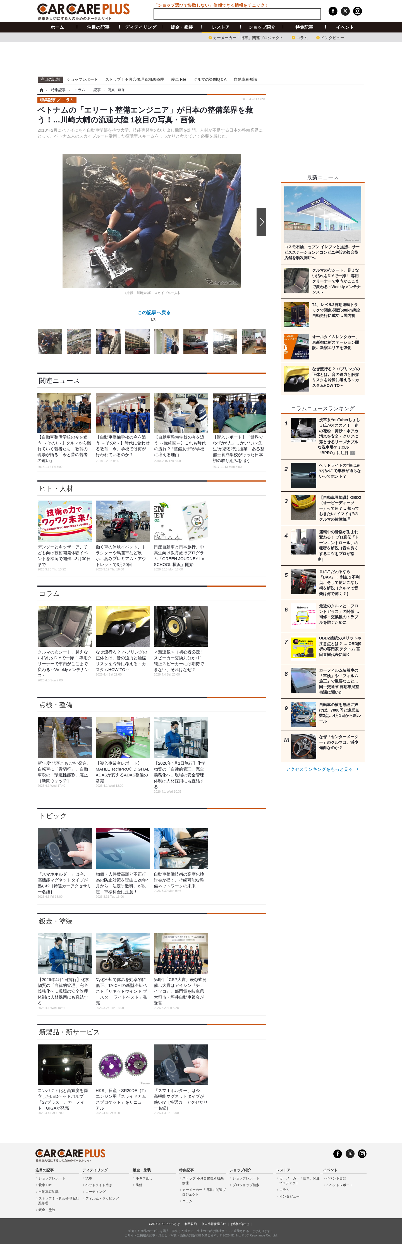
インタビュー (332, 37)
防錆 (139, 1185)
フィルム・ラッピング (102, 1198)
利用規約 (191, 1224)
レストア (221, 27)
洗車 (88, 1178)
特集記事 (304, 27)
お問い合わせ (240, 1224)
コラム (302, 37)
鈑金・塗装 (182, 27)
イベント (345, 27)
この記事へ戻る (154, 317)
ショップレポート (82, 79)
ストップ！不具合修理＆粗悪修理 (134, 79)
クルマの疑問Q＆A (209, 79)
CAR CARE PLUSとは (164, 1224)
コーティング (95, 1192)
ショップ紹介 (261, 27)
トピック (53, 815)
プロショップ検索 (246, 1185)
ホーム (57, 27)
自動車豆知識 (245, 79)
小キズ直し (144, 1178)
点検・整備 (56, 705)
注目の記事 (98, 27)
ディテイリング (140, 27)
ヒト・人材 (56, 488)
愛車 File (178, 79)
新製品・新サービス (69, 1032)
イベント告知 (336, 1178)
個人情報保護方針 (214, 1224)
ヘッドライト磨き (98, 1185)
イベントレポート (339, 1185)
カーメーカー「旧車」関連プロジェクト (248, 37)
